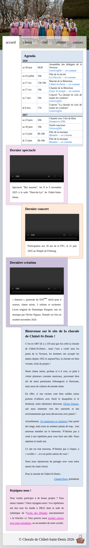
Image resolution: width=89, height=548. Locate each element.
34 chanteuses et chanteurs (54, 421)
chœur (27, 42)
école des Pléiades (37, 513)
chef (44, 42)
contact (78, 42)
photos (61, 42)
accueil (11, 42)
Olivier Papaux (70, 403)
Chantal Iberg (61, 479)
